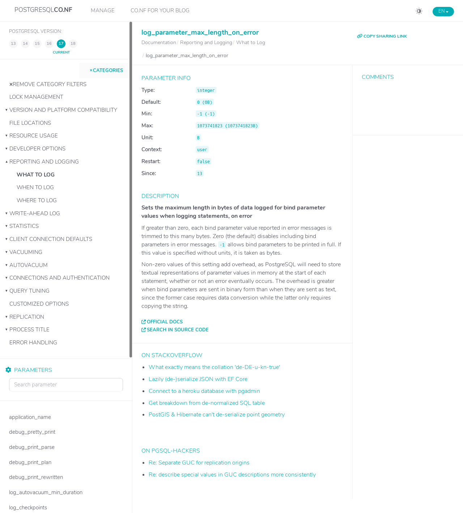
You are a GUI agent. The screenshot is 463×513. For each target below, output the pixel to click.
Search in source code (178, 330)
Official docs (165, 322)
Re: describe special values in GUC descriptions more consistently (232, 475)
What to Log (36, 174)
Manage (103, 10)
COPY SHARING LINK (382, 36)
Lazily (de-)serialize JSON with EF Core (198, 379)
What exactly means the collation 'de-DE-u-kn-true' (214, 367)
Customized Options (39, 304)
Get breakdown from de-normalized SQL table (207, 403)
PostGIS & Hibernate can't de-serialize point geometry (217, 415)
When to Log (35, 187)
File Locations (30, 123)
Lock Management (36, 97)
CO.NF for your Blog (160, 10)
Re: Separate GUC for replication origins (199, 463)
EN (443, 11)
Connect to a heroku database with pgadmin (204, 391)
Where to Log (37, 200)
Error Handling (33, 342)
